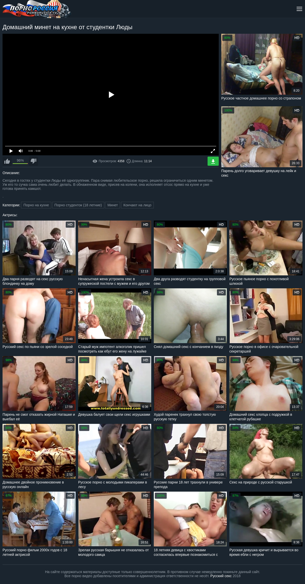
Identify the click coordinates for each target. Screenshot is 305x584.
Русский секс (221, 576)
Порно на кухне (36, 205)
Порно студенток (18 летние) (78, 205)
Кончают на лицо (137, 205)
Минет (112, 205)
